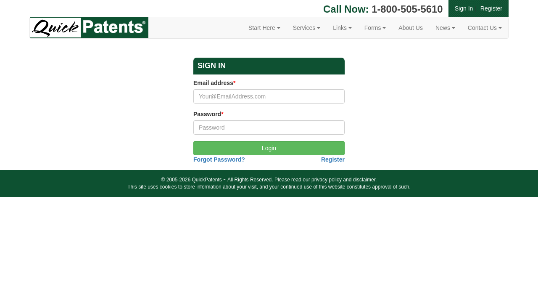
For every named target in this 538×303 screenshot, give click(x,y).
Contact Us (485, 27)
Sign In (464, 8)
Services (307, 27)
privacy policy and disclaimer (343, 180)
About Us (410, 27)
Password (208, 114)
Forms (375, 27)
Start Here (264, 27)
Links (342, 27)
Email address (214, 83)
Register (491, 8)
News (445, 27)
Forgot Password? (219, 159)
